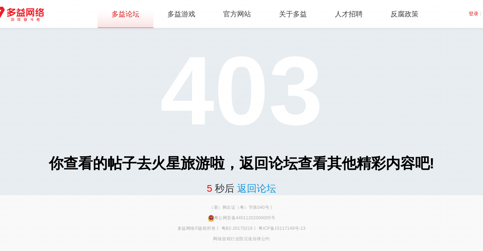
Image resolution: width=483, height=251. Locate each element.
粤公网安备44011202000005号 (241, 217)
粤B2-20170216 (237, 228)
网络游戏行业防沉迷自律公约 (241, 238)
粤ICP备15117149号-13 (281, 228)
